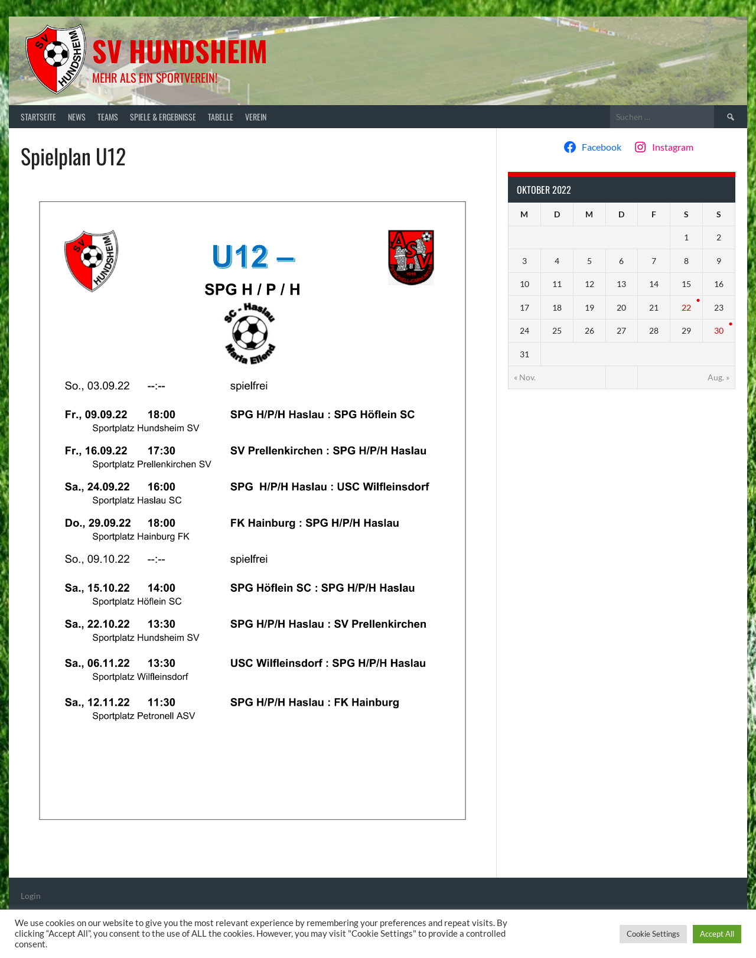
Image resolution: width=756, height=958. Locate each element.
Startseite (38, 116)
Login (31, 896)
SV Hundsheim (180, 50)
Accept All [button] (717, 934)
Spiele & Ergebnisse (163, 116)
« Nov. (525, 377)
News (77, 116)
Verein (255, 116)
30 (719, 330)
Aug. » (718, 377)
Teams (107, 116)
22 (686, 307)
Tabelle (220, 116)
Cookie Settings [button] (653, 934)
